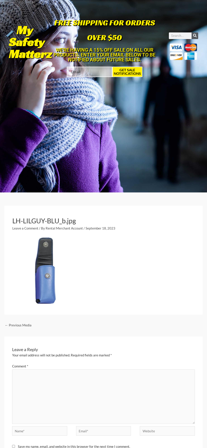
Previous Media (18, 325)
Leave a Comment (25, 228)
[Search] (195, 35)
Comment (20, 366)
